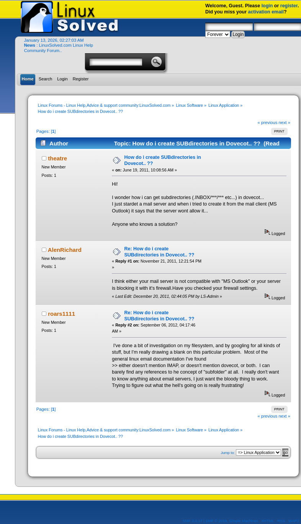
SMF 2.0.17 (193, 521)
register (289, 5)
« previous (268, 122)
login (267, 5)
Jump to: (228, 453)
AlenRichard (65, 249)
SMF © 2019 (216, 521)
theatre (57, 158)
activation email (266, 12)
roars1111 (61, 313)
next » (284, 122)
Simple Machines (243, 521)
